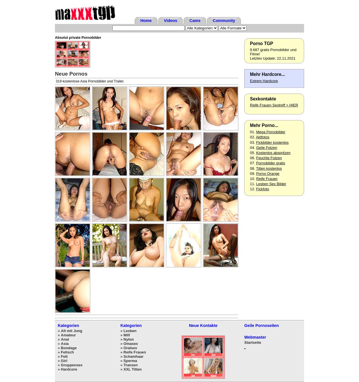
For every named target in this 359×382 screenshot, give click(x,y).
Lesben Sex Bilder (271, 184)
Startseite (252, 342)
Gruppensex (72, 365)
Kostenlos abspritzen (273, 153)
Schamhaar (133, 356)
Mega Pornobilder (271, 132)
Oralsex (130, 348)
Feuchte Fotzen (269, 158)
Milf (127, 335)
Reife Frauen (267, 179)
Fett (64, 356)
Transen (131, 365)
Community (224, 20)
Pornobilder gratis (270, 163)
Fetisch (67, 352)
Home (146, 20)
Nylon (129, 339)
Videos (170, 20)
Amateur (68, 335)
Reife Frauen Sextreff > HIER (274, 105)
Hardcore (69, 369)
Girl (64, 361)
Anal (65, 339)
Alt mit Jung (71, 331)
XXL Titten (133, 369)
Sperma (130, 361)
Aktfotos (262, 137)
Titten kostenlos (269, 168)
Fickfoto (262, 189)
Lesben (130, 331)
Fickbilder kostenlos (272, 142)
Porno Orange (268, 173)
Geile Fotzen (266, 147)
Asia (65, 343)
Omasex (131, 343)
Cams (194, 20)
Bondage (69, 348)
